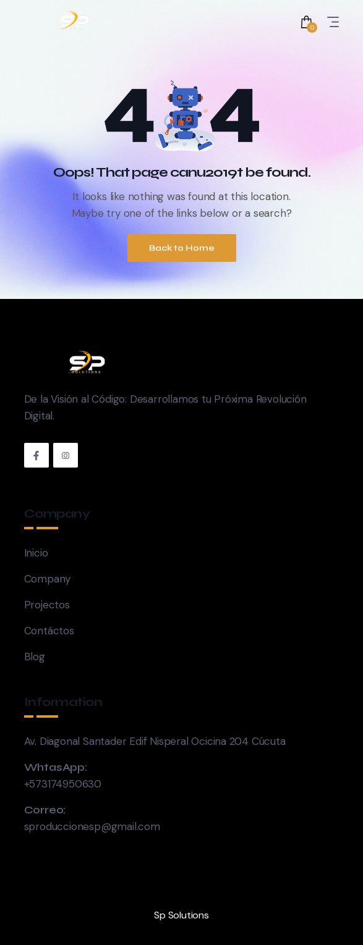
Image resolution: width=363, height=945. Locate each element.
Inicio (36, 553)
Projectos (47, 604)
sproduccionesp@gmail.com (92, 826)
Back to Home (182, 248)
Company (47, 579)
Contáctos (49, 630)
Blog (34, 656)
